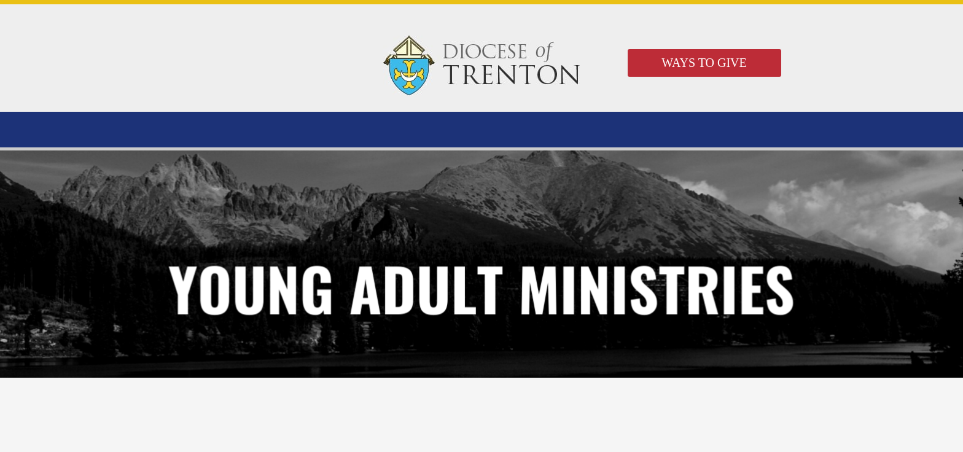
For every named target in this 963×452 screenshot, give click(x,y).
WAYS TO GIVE (704, 62)
